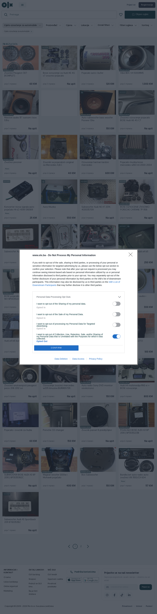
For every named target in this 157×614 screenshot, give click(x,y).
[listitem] (78, 297)
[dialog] (78, 307)
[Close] (131, 255)
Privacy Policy (95, 359)
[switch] (117, 304)
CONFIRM (56, 348)
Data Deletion (61, 359)
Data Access (78, 359)
